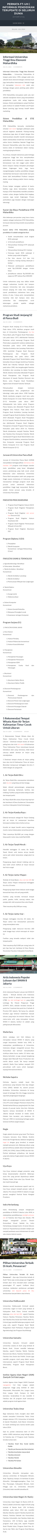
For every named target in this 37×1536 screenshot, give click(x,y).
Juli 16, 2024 (7, 987)
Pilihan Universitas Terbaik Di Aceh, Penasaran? (18, 1264)
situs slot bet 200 (25, 880)
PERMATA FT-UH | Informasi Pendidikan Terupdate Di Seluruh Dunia (18, 8)
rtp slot (9, 783)
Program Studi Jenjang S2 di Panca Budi (17, 316)
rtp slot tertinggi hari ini (17, 1000)
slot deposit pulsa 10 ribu (23, 1291)
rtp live (31, 332)
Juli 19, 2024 (7, 731)
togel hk (6, 1142)
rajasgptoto (7, 1385)
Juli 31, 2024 (7, 67)
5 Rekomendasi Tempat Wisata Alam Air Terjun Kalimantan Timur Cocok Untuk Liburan (17, 723)
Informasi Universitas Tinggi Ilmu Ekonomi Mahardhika (15, 60)
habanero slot (20, 85)
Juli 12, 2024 (7, 1270)
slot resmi (12, 129)
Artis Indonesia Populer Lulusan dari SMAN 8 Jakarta (16, 980)
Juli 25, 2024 (7, 322)
